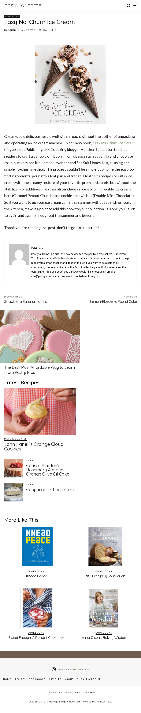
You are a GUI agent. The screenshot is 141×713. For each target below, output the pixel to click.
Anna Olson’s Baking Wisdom (104, 637)
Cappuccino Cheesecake (50, 489)
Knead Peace (36, 576)
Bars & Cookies (15, 438)
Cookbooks (12, 16)
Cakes (30, 460)
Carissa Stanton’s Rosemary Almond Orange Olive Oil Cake (47, 470)
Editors (12, 30)
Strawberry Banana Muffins (25, 301)
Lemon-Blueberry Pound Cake (113, 301)
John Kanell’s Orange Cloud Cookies (33, 446)
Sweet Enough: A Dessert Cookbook (36, 637)
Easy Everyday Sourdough (104, 576)
